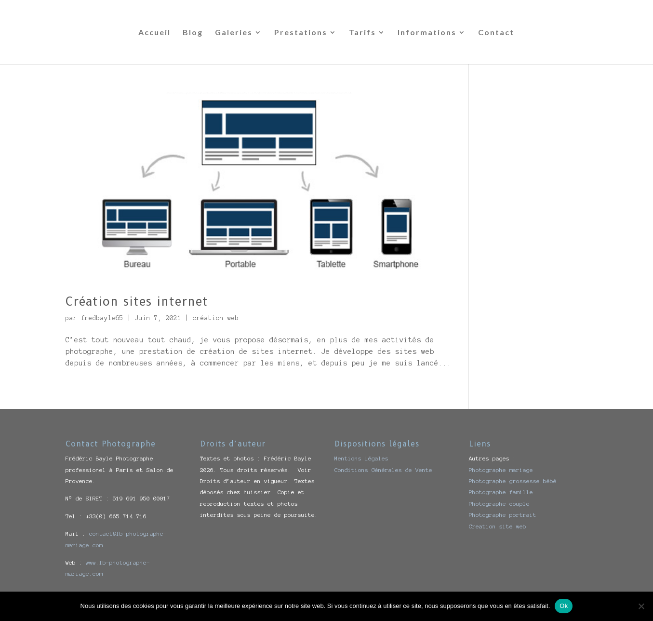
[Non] (641, 606)
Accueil (154, 33)
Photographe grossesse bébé (513, 481)
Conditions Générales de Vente (383, 470)
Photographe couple (499, 503)
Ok (564, 605)
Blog (193, 33)
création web (216, 318)
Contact (496, 33)
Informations (427, 33)
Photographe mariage (501, 470)
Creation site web (497, 526)
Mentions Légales (361, 458)
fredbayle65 (102, 318)
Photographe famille (501, 492)
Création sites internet (137, 301)
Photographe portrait (502, 515)
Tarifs (362, 33)
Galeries (234, 33)
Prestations (300, 33)
